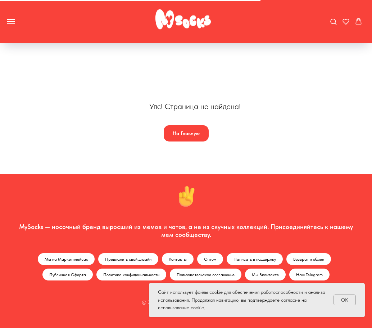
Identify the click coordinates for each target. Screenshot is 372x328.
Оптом (210, 259)
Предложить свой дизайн (128, 259)
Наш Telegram (309, 274)
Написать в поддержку (254, 259)
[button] (333, 21)
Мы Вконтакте (265, 274)
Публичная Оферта (67, 274)
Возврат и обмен (308, 259)
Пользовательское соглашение (206, 274)
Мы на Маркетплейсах (66, 259)
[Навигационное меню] (11, 21)
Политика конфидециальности (131, 274)
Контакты (178, 259)
